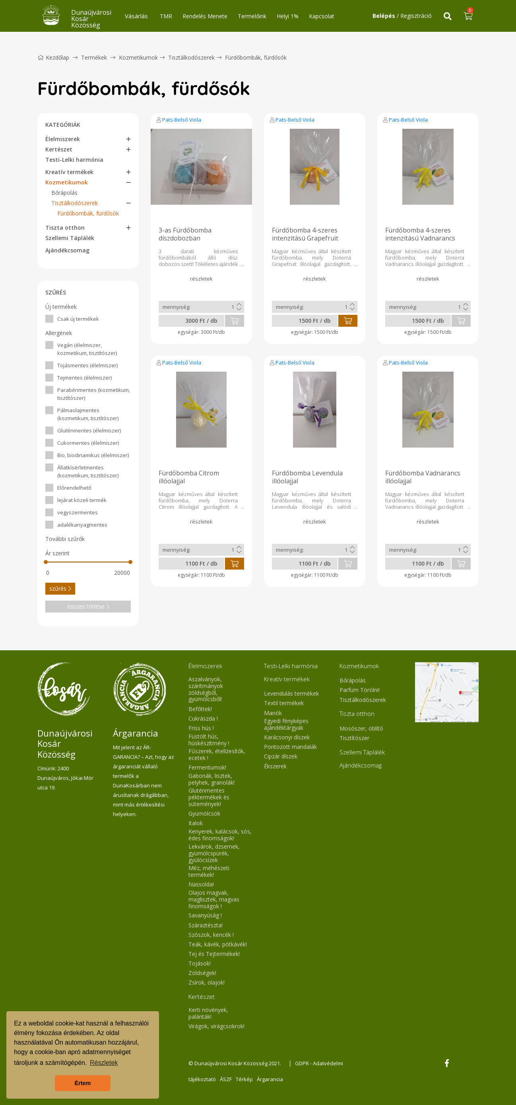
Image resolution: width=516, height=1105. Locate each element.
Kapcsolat (321, 16)
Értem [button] (83, 1083)
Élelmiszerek (62, 139)
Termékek (94, 57)
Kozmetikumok (138, 57)
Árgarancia (270, 1079)
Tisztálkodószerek (191, 57)
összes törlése (88, 606)
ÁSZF (226, 1079)
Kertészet (58, 149)
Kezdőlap (53, 57)
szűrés (60, 588)
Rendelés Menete (204, 16)
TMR (166, 16)
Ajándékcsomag (67, 250)
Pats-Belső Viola (181, 119)
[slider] (46, 562)
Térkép (244, 1079)
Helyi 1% (288, 16)
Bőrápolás (64, 192)
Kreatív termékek (69, 172)
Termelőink (252, 16)
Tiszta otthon (65, 227)
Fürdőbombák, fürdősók (256, 57)
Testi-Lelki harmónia (74, 159)
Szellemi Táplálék (69, 238)
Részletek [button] (104, 1062)
